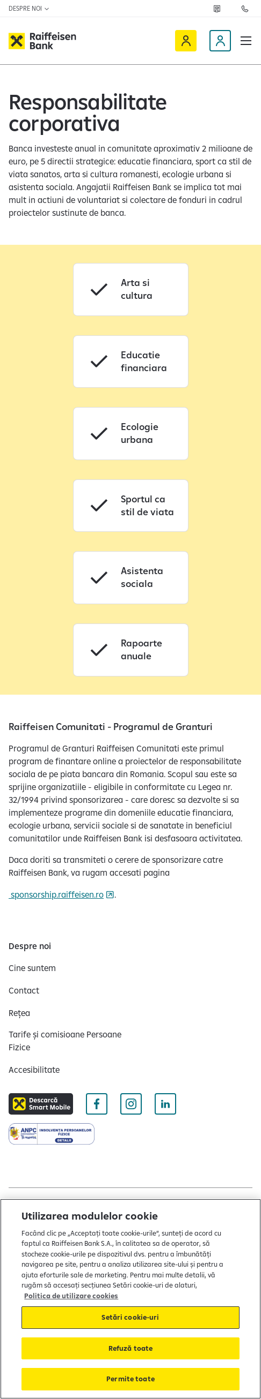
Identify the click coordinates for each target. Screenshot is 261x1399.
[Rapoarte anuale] (131, 650)
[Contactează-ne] (244, 8)
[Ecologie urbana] (131, 433)
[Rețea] (216, 8)
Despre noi (29, 8)
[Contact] (24, 990)
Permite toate (130, 1378)
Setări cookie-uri (130, 1317)
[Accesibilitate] (34, 1069)
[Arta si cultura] (131, 289)
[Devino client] (220, 40)
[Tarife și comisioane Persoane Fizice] (65, 1041)
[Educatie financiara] (131, 361)
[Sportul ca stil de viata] (131, 505)
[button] (246, 40)
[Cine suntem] (32, 967)
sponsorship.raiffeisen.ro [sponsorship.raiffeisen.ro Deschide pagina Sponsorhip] (56, 894)
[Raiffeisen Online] (186, 40)
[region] (130, 1299)
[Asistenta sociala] (131, 577)
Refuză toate (130, 1348)
